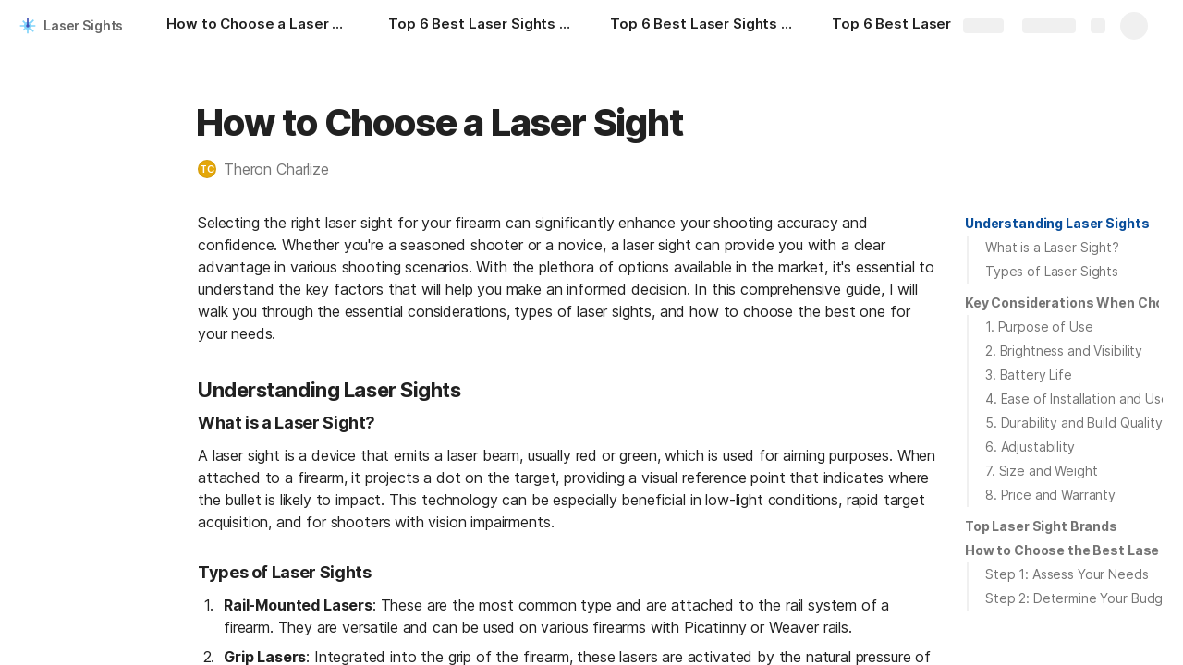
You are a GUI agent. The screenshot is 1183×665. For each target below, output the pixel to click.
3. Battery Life (1028, 374)
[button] (272, 169)
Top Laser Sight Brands (1041, 526)
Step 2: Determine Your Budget (1081, 598)
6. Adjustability (1030, 446)
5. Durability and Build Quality (1074, 422)
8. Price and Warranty (1050, 494)
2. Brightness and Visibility (1063, 350)
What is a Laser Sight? (1052, 247)
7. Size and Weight (1041, 470)
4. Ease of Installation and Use (1077, 398)
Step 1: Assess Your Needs (1067, 574)
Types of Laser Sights (1051, 271)
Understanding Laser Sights (1057, 223)
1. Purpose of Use (1039, 326)
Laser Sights (83, 25)
